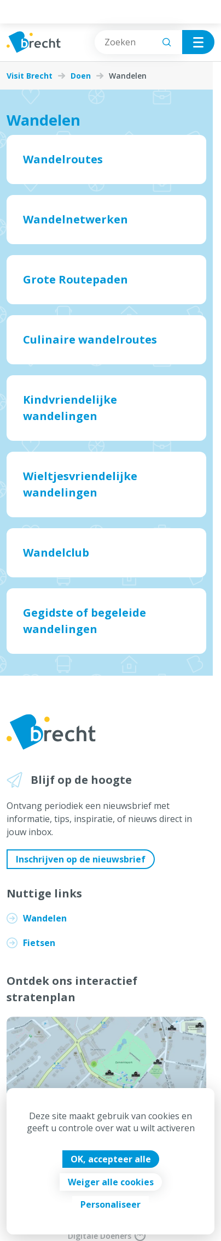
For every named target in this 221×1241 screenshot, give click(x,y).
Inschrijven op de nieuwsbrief (81, 859)
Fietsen (39, 942)
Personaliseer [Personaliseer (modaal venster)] (110, 1204)
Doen (81, 76)
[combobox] (138, 42)
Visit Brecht (30, 76)
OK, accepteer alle (111, 1159)
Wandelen (45, 918)
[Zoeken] (167, 42)
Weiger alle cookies (111, 1182)
